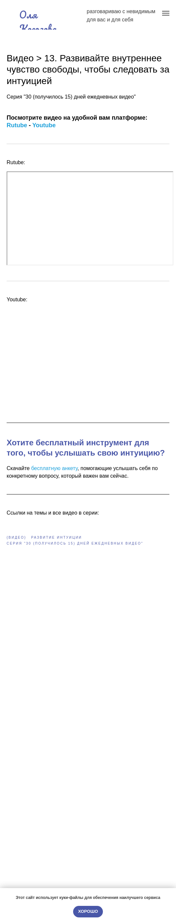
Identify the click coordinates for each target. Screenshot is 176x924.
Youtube (44, 125)
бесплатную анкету (54, 468)
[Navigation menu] (165, 13)
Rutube (17, 125)
